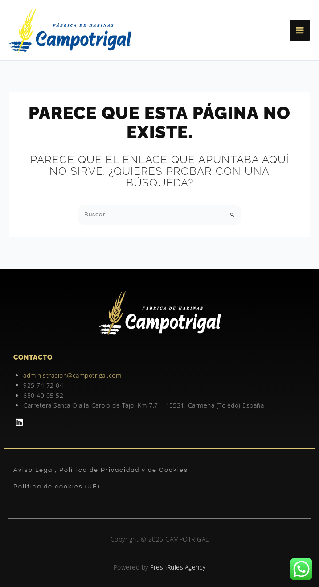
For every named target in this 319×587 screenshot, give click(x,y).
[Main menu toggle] (300, 30)
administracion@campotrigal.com (72, 375)
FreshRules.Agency (178, 567)
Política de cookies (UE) (56, 486)
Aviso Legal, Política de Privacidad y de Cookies (100, 470)
